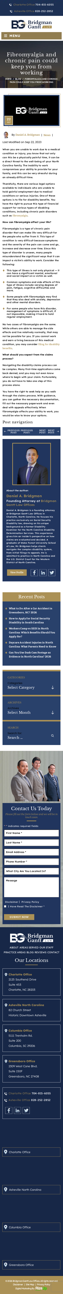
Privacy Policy (30, 901)
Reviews (40, 952)
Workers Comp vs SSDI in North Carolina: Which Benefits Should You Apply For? (32, 632)
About (14, 947)
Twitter (51, 572)
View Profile (17, 572)
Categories (15, 683)
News (47, 135)
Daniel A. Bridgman (27, 135)
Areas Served (28, 947)
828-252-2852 (41, 1100)
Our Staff (46, 947)
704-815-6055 (41, 1093)
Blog (30, 952)
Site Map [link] (30, 1284)
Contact (53, 952)
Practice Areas (15, 952)
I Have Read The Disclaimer (26, 906)
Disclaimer (11, 901)
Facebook (34, 572)
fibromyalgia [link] (20, 215)
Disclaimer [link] (18, 1284)
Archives (13, 708)
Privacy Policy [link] (43, 1284)
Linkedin (43, 572)
